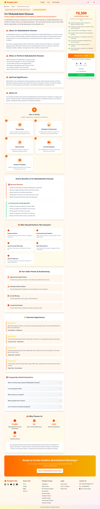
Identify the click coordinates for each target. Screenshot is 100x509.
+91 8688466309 (85, 486)
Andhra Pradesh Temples (47, 500)
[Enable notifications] (88, 2)
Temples (43, 2)
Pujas (48, 2)
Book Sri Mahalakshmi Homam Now (50, 471)
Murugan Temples (46, 493)
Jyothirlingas (45, 484)
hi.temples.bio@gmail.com (87, 483)
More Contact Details (85, 488)
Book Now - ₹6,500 (81, 56)
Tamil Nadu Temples (46, 502)
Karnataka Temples (46, 498)
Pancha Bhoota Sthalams (47, 488)
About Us (25, 491)
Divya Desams (45, 491)
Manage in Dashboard (85, 59)
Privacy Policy (64, 484)
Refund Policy (64, 488)
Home (24, 484)
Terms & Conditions (65, 486)
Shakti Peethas (45, 486)
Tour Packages (55, 2)
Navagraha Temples (46, 495)
